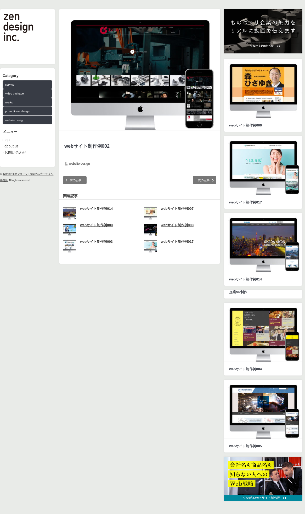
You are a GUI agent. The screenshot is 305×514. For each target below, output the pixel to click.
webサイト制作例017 (177, 242)
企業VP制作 (238, 292)
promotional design (17, 111)
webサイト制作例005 (245, 446)
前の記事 (75, 180)
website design (14, 120)
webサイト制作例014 (96, 209)
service (9, 84)
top (6, 140)
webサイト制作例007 (177, 209)
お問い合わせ (15, 152)
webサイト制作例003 (96, 242)
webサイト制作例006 (245, 125)
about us (11, 146)
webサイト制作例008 (177, 225)
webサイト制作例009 (96, 225)
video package (14, 93)
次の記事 (204, 180)
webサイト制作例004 (245, 369)
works (9, 102)
